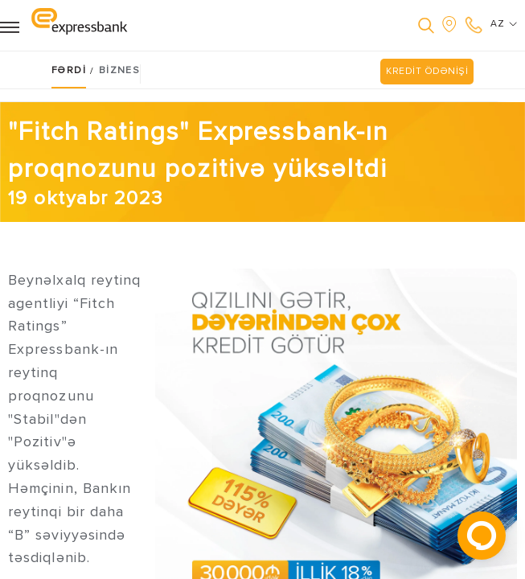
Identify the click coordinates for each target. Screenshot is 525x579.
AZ (503, 24)
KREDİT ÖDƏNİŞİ (427, 71)
